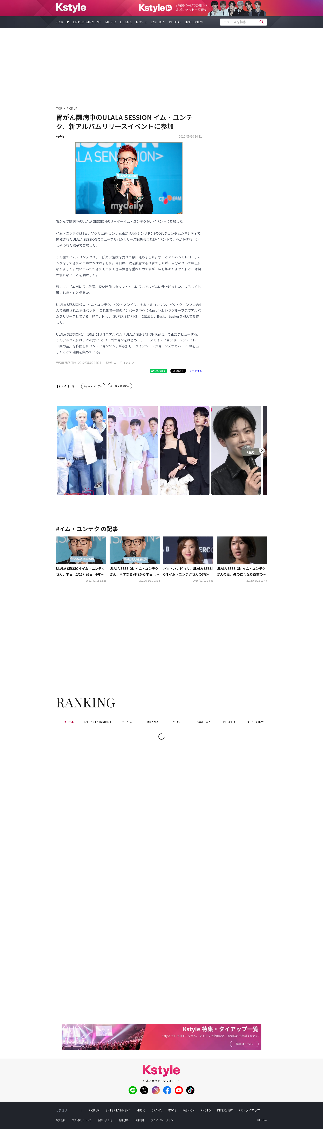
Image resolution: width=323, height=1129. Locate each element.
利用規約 (124, 1125)
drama (126, 22)
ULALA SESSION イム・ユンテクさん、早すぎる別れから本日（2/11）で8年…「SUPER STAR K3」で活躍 (134, 623)
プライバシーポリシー (163, 1125)
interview (194, 22)
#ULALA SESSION (119, 386)
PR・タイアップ (249, 1115)
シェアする (196, 370)
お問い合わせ (105, 1125)
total (68, 773)
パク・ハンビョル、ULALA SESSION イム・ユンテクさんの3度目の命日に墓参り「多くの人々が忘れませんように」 (188, 623)
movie (141, 22)
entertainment (87, 22)
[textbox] (243, 22)
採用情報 (140, 1125)
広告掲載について (81, 1125)
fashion (158, 22)
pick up (62, 22)
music (110, 22)
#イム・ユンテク (93, 386)
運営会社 (61, 1125)
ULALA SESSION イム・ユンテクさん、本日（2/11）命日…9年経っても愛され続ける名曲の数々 (80, 623)
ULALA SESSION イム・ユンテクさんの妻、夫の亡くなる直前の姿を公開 (241, 623)
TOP (59, 108)
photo (175, 22)
